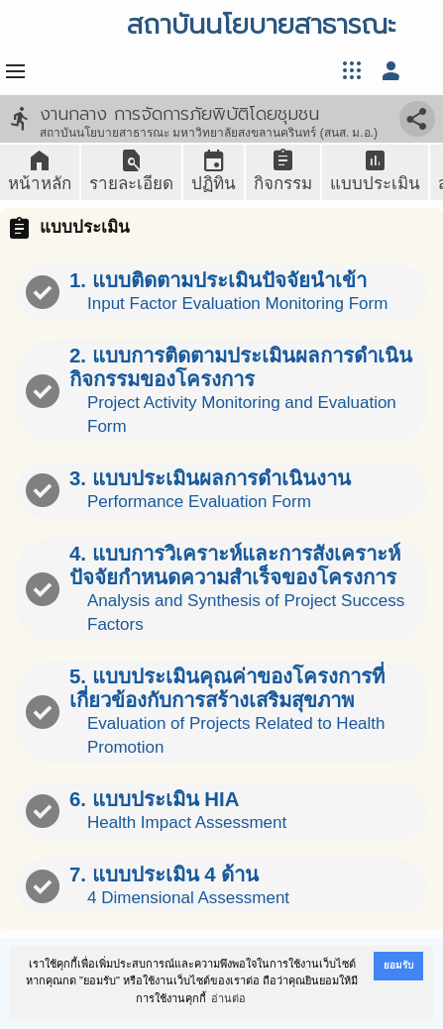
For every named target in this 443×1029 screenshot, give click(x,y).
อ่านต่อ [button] (228, 998)
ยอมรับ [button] (398, 965)
